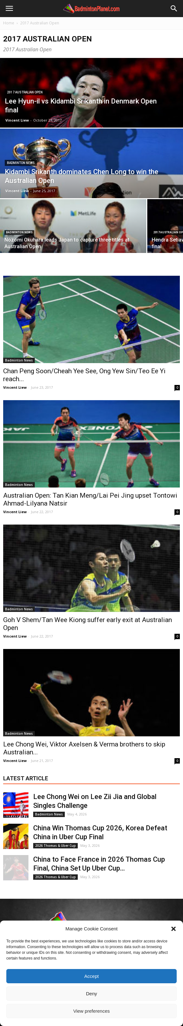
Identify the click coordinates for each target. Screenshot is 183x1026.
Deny (91, 993)
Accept (91, 976)
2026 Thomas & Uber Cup (55, 845)
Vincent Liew (17, 120)
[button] (173, 929)
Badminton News (21, 163)
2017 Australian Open (25, 92)
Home (8, 23)
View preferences (91, 1011)
